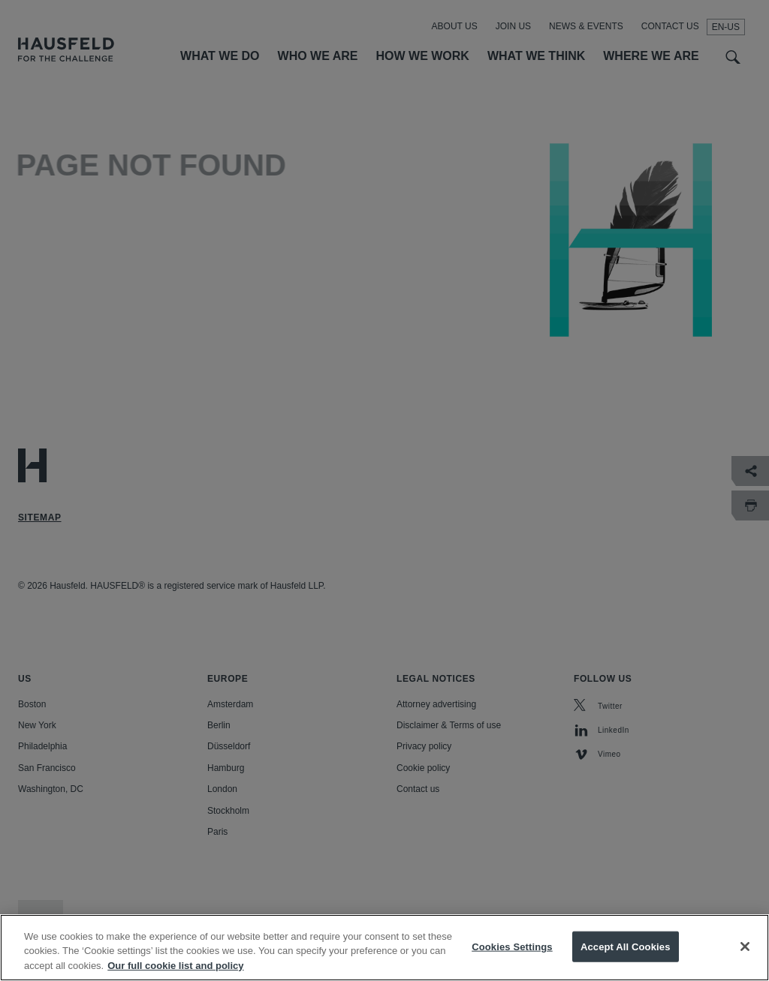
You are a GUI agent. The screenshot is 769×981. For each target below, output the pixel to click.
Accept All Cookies (626, 958)
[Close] (744, 959)
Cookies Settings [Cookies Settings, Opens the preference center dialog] (512, 958)
